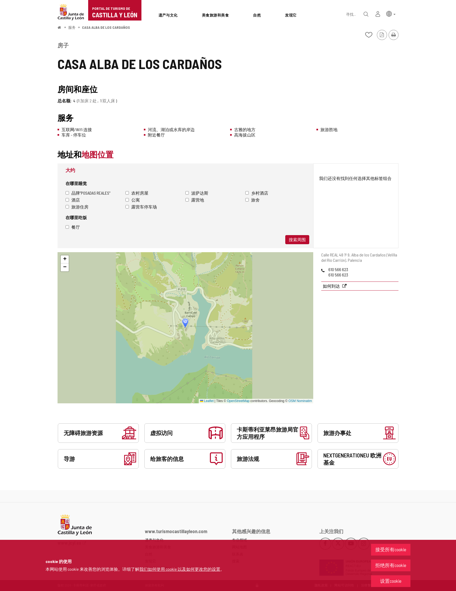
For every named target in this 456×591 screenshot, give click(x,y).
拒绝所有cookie (390, 565)
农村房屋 (136, 192)
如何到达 (332, 285)
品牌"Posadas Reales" (88, 192)
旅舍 (252, 199)
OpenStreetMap (238, 401)
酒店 (73, 199)
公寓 (132, 199)
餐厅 (73, 227)
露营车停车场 (141, 206)
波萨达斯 (196, 192)
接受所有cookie (390, 549)
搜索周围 (297, 239)
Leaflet (207, 401)
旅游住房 (77, 206)
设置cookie (390, 581)
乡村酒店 (256, 192)
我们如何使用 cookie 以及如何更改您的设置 (179, 569)
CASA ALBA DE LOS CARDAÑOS (106, 27)
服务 (72, 27)
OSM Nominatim (300, 401)
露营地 (194, 199)
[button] (391, 13)
